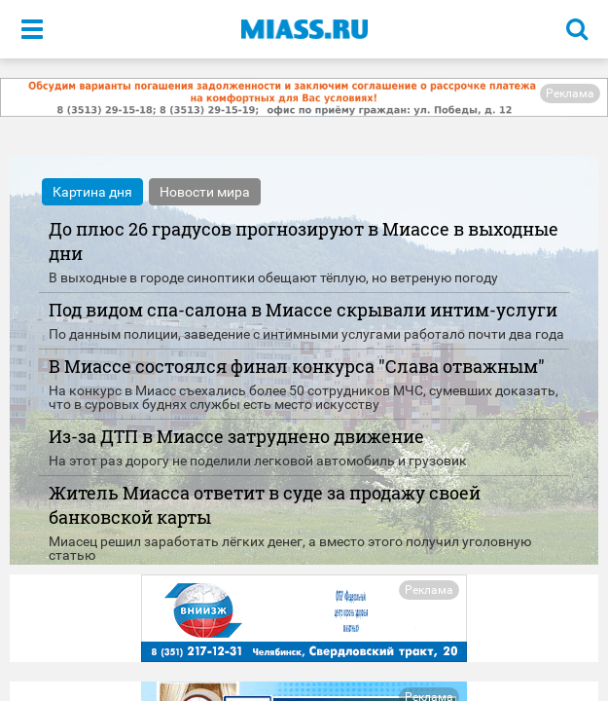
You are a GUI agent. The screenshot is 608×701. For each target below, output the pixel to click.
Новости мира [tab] (205, 192)
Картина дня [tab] (92, 192)
